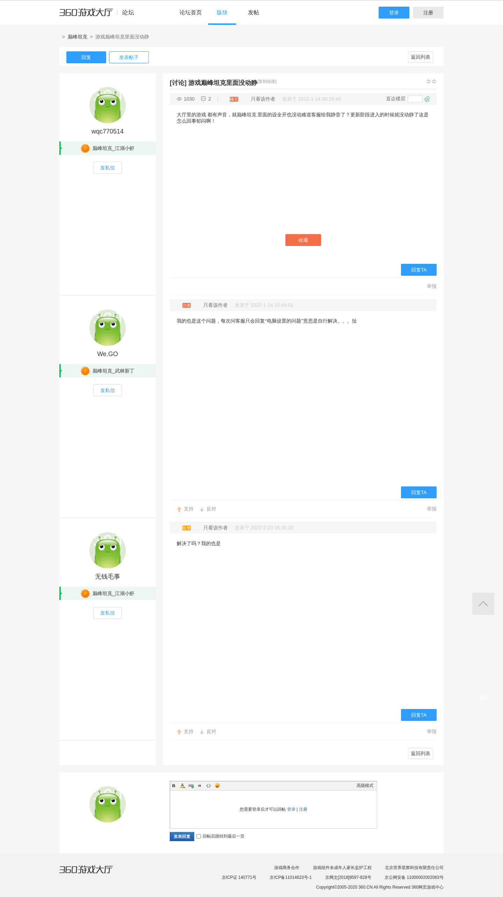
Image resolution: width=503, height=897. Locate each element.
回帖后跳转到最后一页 (220, 836)
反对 (211, 509)
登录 (394, 12)
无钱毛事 (107, 576)
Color (182, 785)
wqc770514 (108, 131)
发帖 (253, 12)
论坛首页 (191, 12)
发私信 (107, 168)
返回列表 (420, 57)
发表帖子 (129, 57)
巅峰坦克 (77, 36)
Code (208, 785)
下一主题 (434, 81)
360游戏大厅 (93, 873)
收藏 (303, 240)
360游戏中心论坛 (99, 15)
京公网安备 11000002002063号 (414, 877)
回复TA (419, 270)
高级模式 (365, 785)
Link (191, 785)
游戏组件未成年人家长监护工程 (342, 867)
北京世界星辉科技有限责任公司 (414, 867)
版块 (222, 12)
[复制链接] (267, 81)
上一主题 (428, 81)
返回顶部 (483, 604)
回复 (86, 57)
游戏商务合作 (286, 867)
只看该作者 (263, 99)
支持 (189, 509)
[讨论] (178, 82)
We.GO (107, 353)
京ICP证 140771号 (239, 877)
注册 (428, 12)
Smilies (217, 785)
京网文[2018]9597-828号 (348, 877)
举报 (432, 286)
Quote (199, 785)
